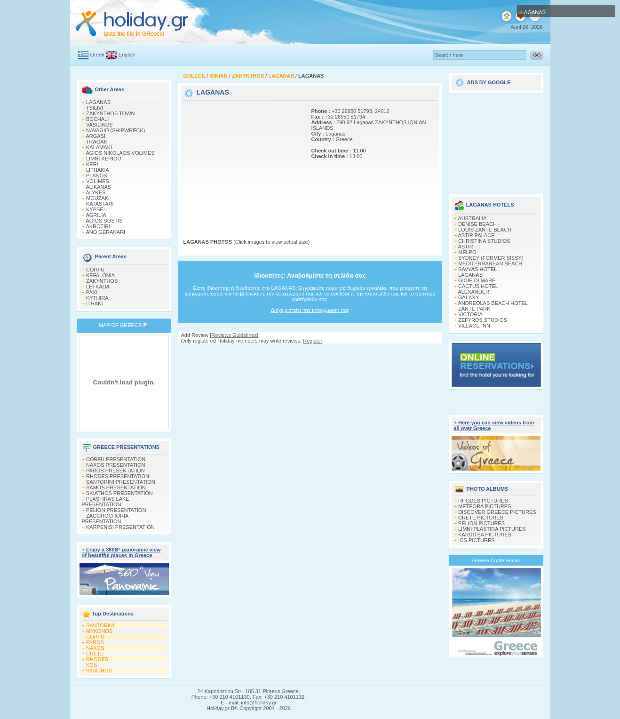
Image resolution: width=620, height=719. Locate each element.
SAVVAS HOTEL (477, 269)
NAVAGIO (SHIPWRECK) (115, 130)
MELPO (467, 252)
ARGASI (95, 136)
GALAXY (468, 297)
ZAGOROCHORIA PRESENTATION (105, 518)
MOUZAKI (98, 198)
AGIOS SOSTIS (104, 221)
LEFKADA (98, 286)
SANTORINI (100, 625)
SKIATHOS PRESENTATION (119, 493)
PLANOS (96, 175)
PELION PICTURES (481, 523)
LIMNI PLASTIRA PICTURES (492, 529)
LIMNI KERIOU (103, 158)
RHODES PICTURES (483, 500)
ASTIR (465, 246)
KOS (91, 665)
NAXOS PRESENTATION (115, 465)
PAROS (95, 642)
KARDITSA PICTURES (484, 534)
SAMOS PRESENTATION (116, 487)
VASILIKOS (99, 125)
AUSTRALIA (472, 218)
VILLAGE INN (474, 325)
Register (312, 341)
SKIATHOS (99, 670)
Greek (97, 54)
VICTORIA (470, 314)
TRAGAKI (97, 141)
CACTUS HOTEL (478, 286)
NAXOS (95, 648)
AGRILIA (96, 215)
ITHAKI (94, 303)
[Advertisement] (242, 161)
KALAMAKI (99, 147)
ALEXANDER (473, 292)
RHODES (97, 659)
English (127, 54)
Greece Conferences (496, 560)
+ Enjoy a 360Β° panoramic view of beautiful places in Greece (121, 552)
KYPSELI (97, 209)
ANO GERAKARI (105, 232)
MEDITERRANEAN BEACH (490, 263)
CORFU (95, 269)
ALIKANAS (98, 187)
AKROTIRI (98, 226)
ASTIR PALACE (476, 235)
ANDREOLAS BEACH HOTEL (493, 303)
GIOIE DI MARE (476, 280)
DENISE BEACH (477, 224)
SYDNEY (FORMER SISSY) (491, 258)
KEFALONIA (100, 275)
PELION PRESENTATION (116, 510)
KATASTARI (100, 204)
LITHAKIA (97, 170)
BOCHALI (97, 119)
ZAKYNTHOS (102, 281)
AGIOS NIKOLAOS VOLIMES (120, 153)
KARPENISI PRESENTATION (120, 527)
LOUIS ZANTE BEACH (484, 229)
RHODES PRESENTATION (117, 476)
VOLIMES (97, 181)
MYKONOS (99, 631)
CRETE (94, 653)
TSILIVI (94, 108)
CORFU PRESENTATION (115, 459)
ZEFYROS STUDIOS (482, 320)
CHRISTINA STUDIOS (484, 241)
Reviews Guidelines (234, 335)
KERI (92, 164)
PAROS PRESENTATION (115, 470)
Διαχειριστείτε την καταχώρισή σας (309, 310)
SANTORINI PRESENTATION (120, 482)
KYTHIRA (97, 298)
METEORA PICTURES (484, 506)
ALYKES (95, 192)
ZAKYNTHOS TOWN (110, 113)
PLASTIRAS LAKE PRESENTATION (105, 501)
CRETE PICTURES (480, 517)
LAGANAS (98, 102)
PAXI (91, 292)
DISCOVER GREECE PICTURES (497, 512)
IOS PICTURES (476, 540)
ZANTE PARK (474, 309)
